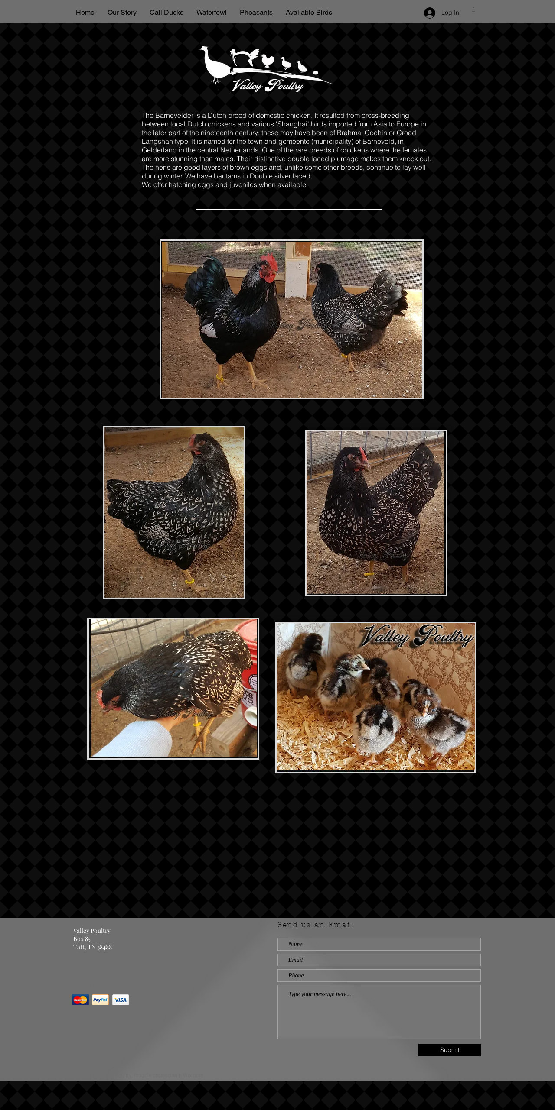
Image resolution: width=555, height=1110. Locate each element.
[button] (473, 9)
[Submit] (449, 1050)
